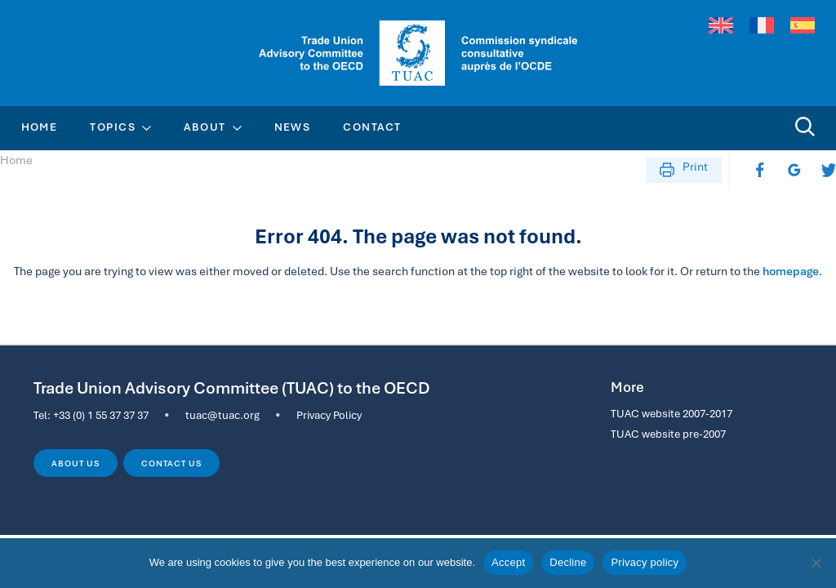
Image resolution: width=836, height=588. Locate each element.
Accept (508, 562)
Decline (567, 562)
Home (39, 126)
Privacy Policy (329, 415)
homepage (791, 270)
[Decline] (815, 563)
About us (75, 463)
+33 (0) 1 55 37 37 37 (101, 415)
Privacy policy (644, 562)
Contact (372, 126)
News (292, 126)
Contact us (171, 463)
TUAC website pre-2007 (668, 433)
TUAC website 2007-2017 (671, 413)
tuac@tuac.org (222, 415)
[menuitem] (720, 25)
